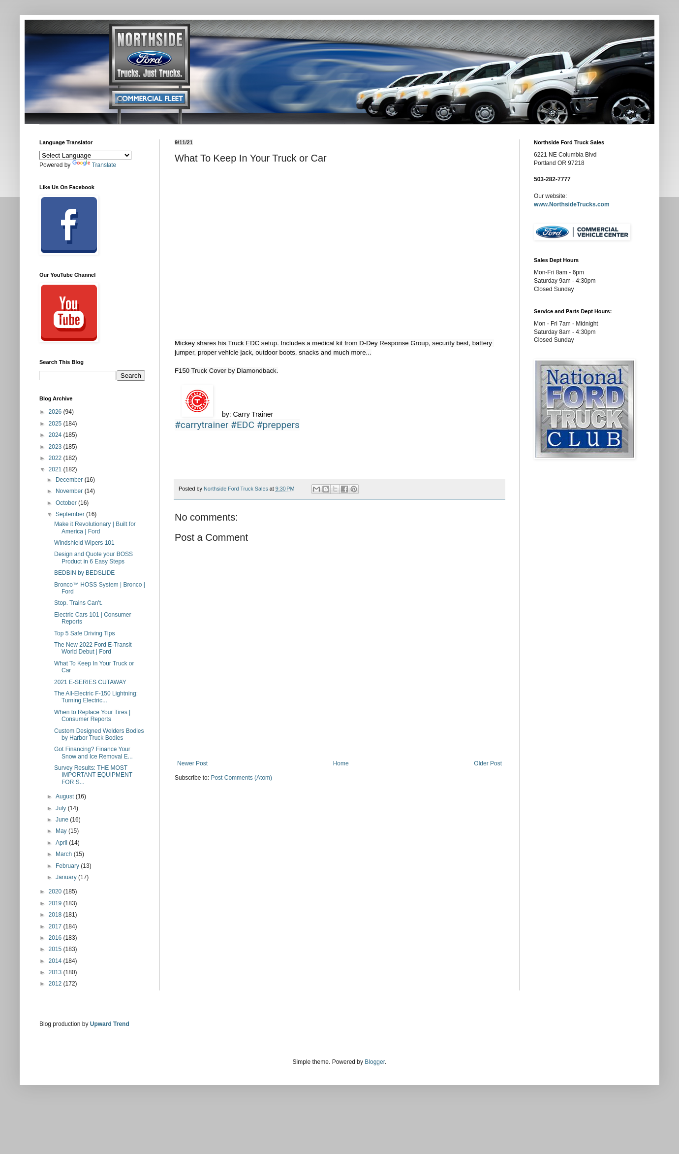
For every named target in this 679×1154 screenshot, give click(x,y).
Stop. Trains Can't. (78, 602)
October (67, 502)
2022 (56, 458)
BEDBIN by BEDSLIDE (84, 572)
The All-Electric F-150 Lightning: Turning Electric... (96, 697)
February (68, 865)
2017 (56, 926)
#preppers (278, 424)
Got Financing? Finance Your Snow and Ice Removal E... (93, 752)
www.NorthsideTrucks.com (572, 204)
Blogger (375, 1061)
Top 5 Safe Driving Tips (84, 633)
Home (341, 763)
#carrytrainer (201, 424)
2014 (56, 960)
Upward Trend (109, 1024)
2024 (56, 434)
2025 (56, 423)
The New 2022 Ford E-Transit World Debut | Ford (93, 648)
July (62, 808)
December (70, 479)
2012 (56, 983)
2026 (56, 411)
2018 (56, 914)
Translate (94, 165)
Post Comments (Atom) (241, 777)
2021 (56, 469)
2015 (56, 949)
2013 (56, 972)
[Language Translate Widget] (85, 155)
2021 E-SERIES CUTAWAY (90, 682)
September (71, 514)
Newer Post (192, 763)
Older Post (488, 763)
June (63, 819)
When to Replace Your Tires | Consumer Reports (92, 716)
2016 (56, 937)
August (66, 796)
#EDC (242, 424)
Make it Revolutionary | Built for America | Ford (95, 527)
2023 (56, 446)
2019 (56, 903)
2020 (56, 891)
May (62, 830)
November (70, 491)
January (67, 877)
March (65, 854)
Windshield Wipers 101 (84, 542)
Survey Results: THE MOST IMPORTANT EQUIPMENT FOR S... (93, 775)
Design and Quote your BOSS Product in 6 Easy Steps (93, 557)
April (62, 842)
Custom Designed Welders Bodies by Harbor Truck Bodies (99, 734)
